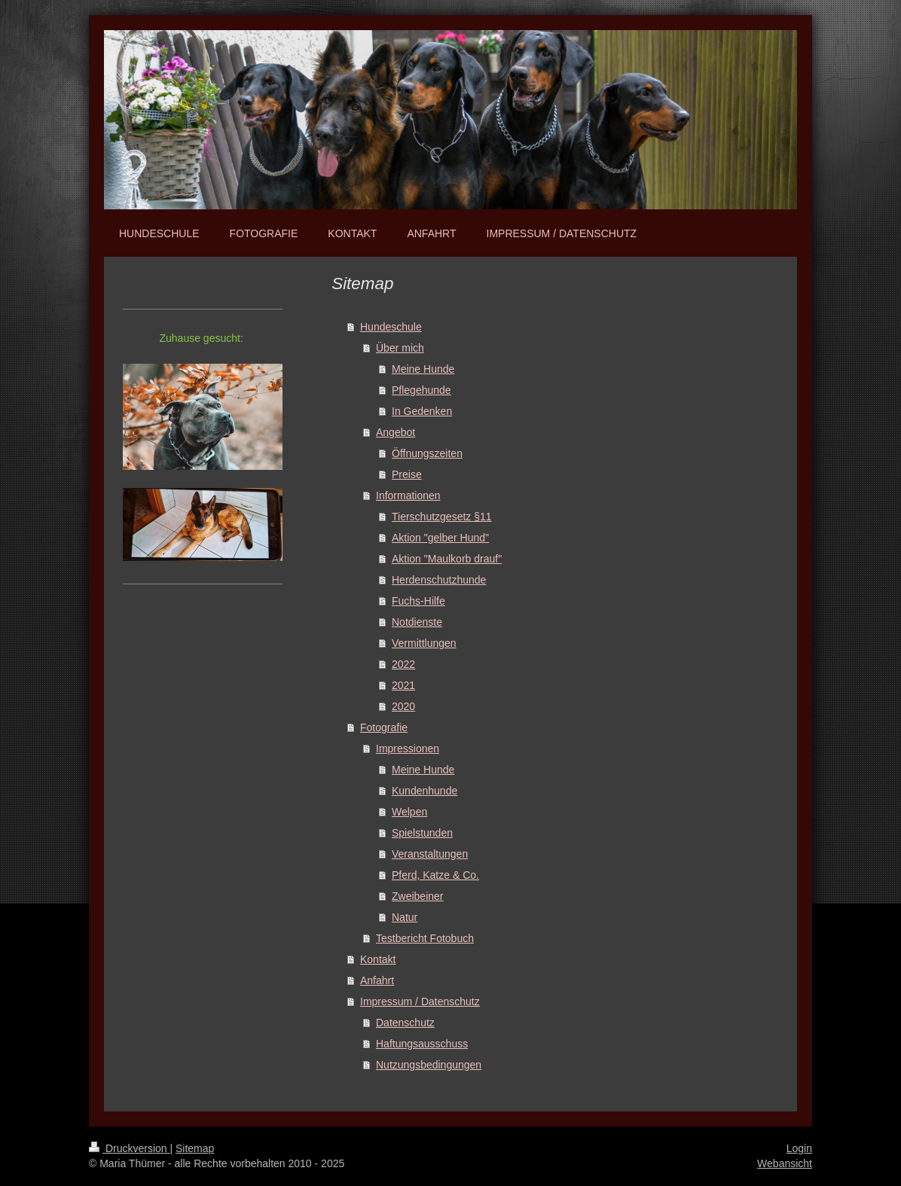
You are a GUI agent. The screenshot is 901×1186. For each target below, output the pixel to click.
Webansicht (784, 1163)
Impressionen (407, 748)
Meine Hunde (423, 369)
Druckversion (129, 1148)
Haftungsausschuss (422, 1044)
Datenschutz (405, 1023)
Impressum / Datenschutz (420, 1001)
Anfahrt (377, 980)
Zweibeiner (417, 896)
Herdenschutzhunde (439, 580)
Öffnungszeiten (427, 453)
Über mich (400, 348)
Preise (407, 474)
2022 (403, 664)
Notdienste (417, 622)
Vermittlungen (424, 643)
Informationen (408, 495)
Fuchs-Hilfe (418, 601)
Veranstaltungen (430, 854)
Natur (404, 917)
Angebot (395, 432)
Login (799, 1148)
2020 (403, 706)
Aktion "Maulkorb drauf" (447, 559)
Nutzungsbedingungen (428, 1065)
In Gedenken (422, 411)
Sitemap (195, 1148)
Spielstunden (422, 833)
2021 (403, 685)
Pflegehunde (421, 390)
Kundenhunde (424, 791)
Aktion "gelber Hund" (440, 538)
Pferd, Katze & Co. (435, 875)
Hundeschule (391, 327)
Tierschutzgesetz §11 (442, 517)
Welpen (409, 812)
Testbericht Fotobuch (425, 938)
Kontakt (378, 959)
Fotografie (384, 727)
